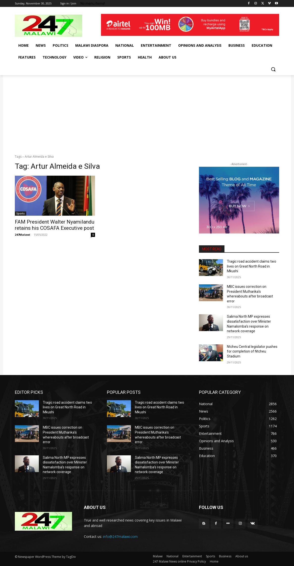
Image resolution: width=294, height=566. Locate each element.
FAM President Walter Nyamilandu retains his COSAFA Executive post (54, 225)
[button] (273, 69)
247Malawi (22, 234)
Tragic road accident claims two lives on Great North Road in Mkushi (251, 266)
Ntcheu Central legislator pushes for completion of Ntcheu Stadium (252, 351)
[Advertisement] (147, 112)
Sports (20, 213)
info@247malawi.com (120, 536)
